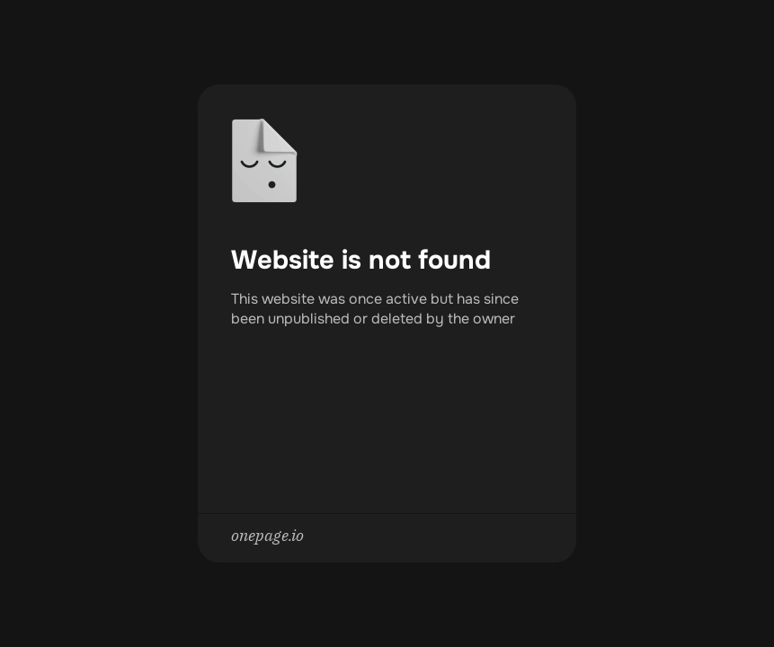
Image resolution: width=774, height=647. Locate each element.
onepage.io (267, 535)
